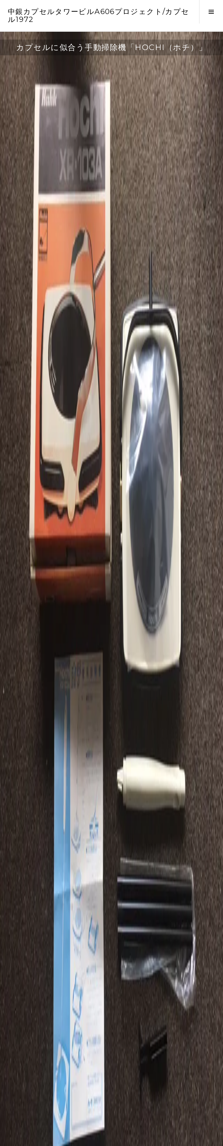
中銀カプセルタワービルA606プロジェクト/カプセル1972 (98, 15)
